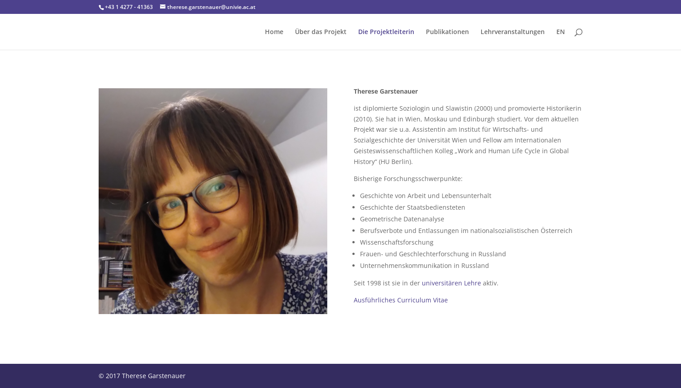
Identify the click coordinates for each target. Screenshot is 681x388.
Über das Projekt (321, 32)
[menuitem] (560, 39)
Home (274, 32)
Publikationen (447, 32)
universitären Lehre (451, 283)
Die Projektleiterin (386, 32)
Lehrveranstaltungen (513, 32)
